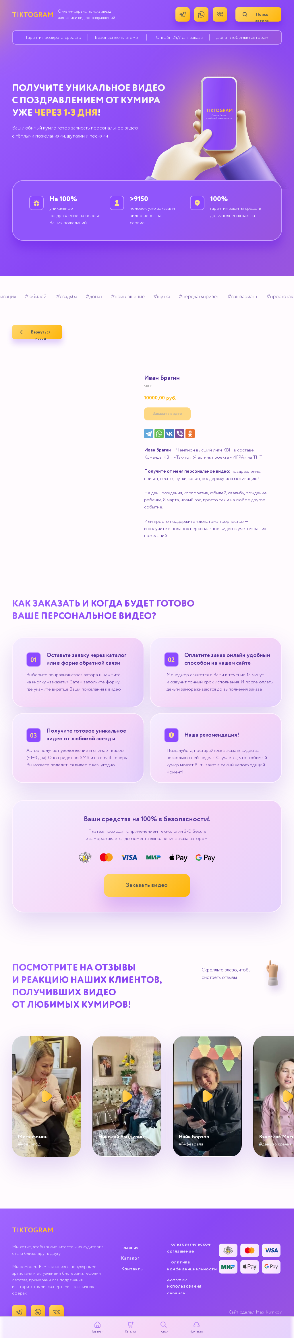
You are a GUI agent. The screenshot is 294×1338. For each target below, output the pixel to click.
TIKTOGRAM (32, 15)
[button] (147, 885)
